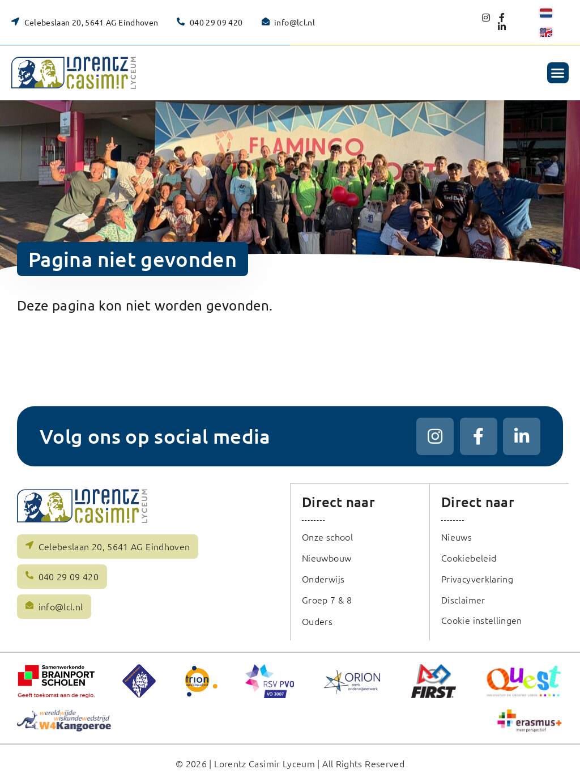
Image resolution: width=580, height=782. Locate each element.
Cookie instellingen (482, 619)
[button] (558, 73)
